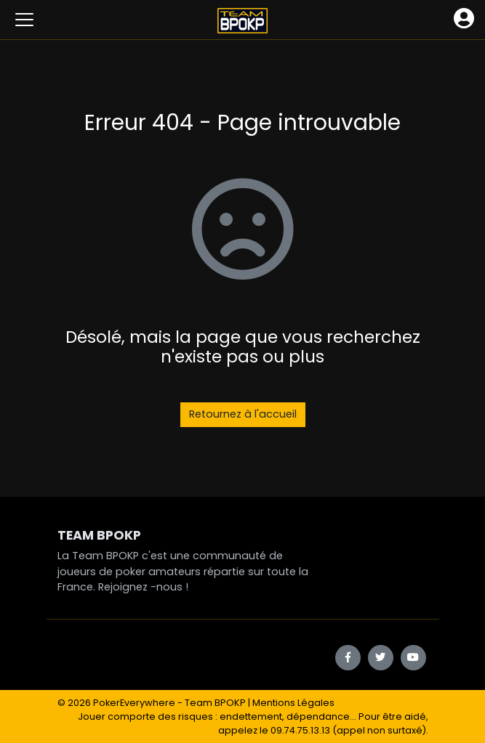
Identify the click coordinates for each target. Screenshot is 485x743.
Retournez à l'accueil (243, 414)
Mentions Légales (293, 703)
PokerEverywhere (134, 703)
